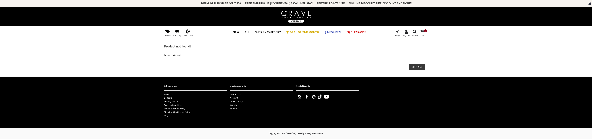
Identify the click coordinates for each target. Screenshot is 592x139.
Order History (236, 101)
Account (234, 97)
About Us (168, 94)
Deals (168, 97)
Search (233, 104)
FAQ (166, 115)
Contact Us (235, 94)
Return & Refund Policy (174, 108)
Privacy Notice (171, 101)
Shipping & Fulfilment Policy (177, 112)
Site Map (234, 108)
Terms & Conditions (173, 105)
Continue (417, 66)
